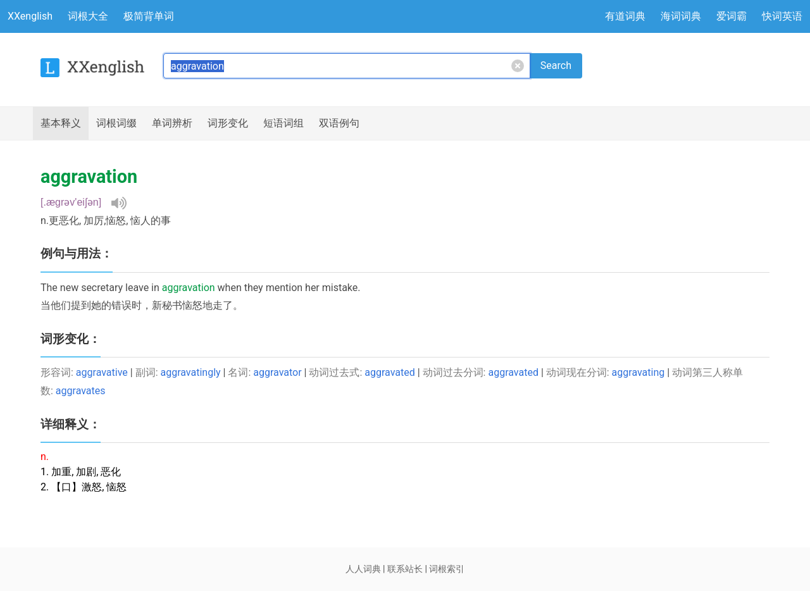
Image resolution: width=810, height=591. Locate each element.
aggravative (102, 372)
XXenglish (30, 16)
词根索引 (446, 569)
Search (555, 65)
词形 (228, 123)
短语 (283, 123)
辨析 (172, 123)
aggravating (638, 372)
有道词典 (625, 16)
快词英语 (782, 16)
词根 (116, 123)
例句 (339, 123)
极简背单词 (148, 16)
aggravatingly (191, 372)
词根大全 (88, 16)
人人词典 (363, 569)
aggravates (81, 391)
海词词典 (681, 16)
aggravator (277, 372)
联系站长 (405, 569)
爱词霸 (731, 16)
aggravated (389, 372)
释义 (60, 123)
